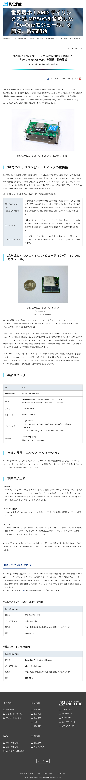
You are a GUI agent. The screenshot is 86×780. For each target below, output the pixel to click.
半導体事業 (10, 710)
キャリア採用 (39, 747)
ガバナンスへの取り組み (15, 751)
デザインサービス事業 (14, 714)
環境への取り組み (13, 743)
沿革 (35, 722)
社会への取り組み (13, 747)
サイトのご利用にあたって (46, 773)
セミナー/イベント (69, 714)
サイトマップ (62, 773)
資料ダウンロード (68, 722)
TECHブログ (67, 718)
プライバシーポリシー (26, 773)
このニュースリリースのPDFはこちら (64, 79)
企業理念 (37, 718)
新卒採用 (37, 743)
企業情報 (35, 703)
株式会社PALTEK (9, 38)
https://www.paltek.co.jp (35, 590)
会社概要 (37, 714)
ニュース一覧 (67, 710)
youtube (47, 761)
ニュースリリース (22, 38)
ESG (5, 736)
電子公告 (37, 726)
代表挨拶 (37, 710)
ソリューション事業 (13, 718)
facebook (43, 761)
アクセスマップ (68, 726)
